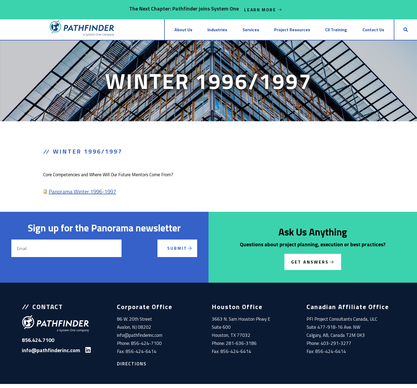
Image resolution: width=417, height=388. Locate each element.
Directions (132, 367)
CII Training (319, 32)
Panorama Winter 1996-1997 (82, 195)
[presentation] (144, 258)
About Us (141, 32)
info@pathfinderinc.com (139, 339)
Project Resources (269, 32)
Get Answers (310, 266)
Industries (181, 32)
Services (221, 32)
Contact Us (362, 32)
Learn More (263, 9)
